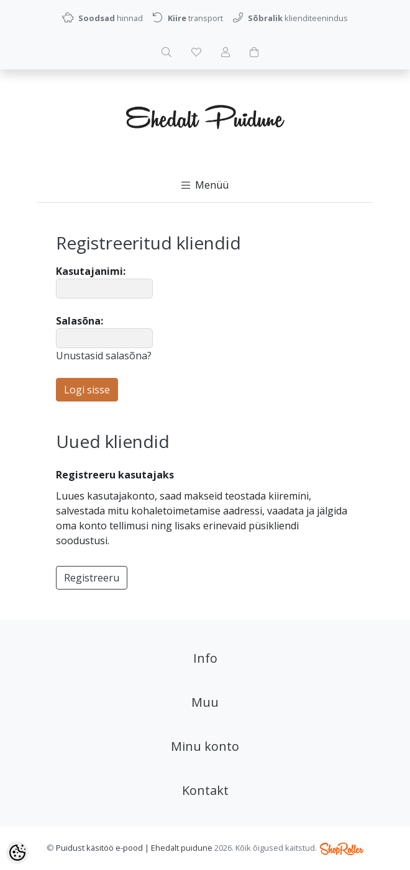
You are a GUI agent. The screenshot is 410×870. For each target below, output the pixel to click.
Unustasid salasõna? (104, 355)
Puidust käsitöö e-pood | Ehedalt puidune (134, 847)
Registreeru (91, 578)
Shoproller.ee (341, 849)
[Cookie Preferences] (17, 852)
